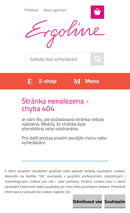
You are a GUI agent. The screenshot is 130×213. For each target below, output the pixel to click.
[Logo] (65, 33)
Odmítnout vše (87, 201)
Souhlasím (114, 201)
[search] (97, 59)
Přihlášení (32, 10)
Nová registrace (55, 10)
